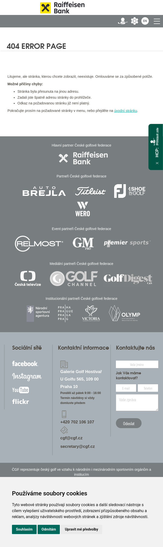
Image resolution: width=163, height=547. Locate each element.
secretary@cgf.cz (77, 446)
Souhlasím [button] (24, 529)
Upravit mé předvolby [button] (81, 529)
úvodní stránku (125, 111)
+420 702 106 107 (77, 422)
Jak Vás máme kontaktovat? (128, 375)
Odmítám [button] (49, 529)
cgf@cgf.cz (71, 438)
